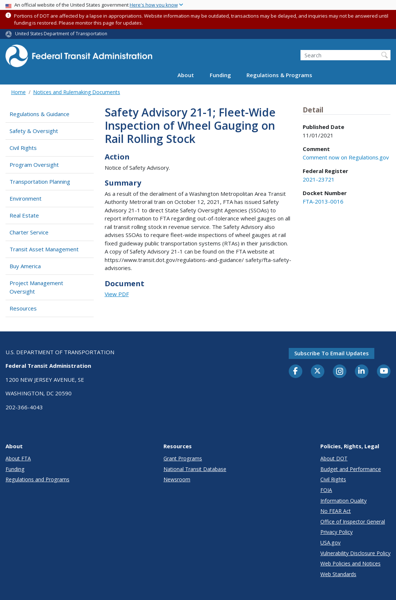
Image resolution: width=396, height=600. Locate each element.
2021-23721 (319, 179)
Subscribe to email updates (331, 353)
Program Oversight (34, 164)
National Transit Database (194, 469)
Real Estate (24, 215)
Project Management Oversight (36, 287)
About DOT (334, 458)
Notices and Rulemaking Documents (76, 92)
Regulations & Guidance (39, 114)
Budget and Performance (350, 469)
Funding (220, 75)
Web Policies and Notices (350, 563)
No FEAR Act (335, 510)
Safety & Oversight (34, 130)
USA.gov (330, 542)
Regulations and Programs (37, 479)
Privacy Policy (336, 531)
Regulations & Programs (279, 75)
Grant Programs (182, 458)
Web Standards (338, 574)
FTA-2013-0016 (323, 201)
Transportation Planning (40, 181)
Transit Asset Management (44, 249)
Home (18, 92)
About (185, 75)
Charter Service (29, 232)
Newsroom (176, 479)
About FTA (18, 458)
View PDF (117, 294)
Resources (23, 308)
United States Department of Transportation (61, 33)
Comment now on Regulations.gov (346, 157)
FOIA (326, 489)
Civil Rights (23, 147)
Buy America (25, 266)
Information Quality (343, 500)
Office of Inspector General (352, 521)
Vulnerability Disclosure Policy (355, 553)
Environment (26, 198)
